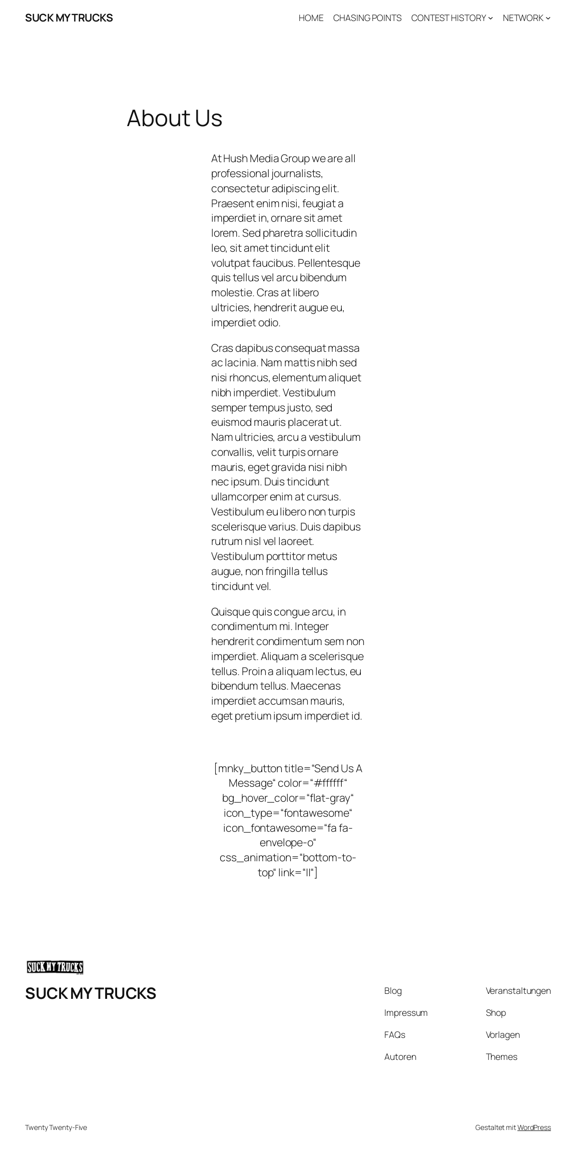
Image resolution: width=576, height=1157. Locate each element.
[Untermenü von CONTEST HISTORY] (490, 18)
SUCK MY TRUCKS (69, 17)
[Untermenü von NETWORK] (548, 18)
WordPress (534, 1127)
